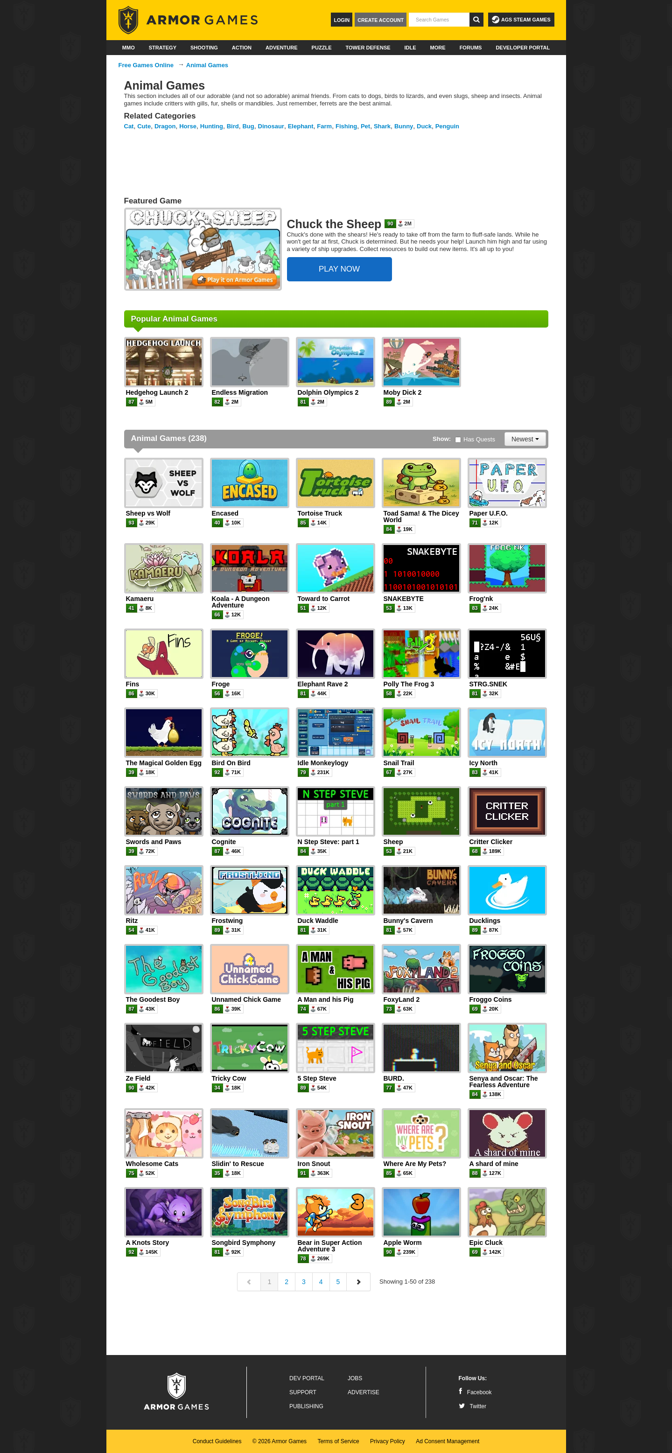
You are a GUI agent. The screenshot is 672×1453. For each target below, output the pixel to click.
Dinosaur (271, 126)
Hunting (211, 126)
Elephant (301, 126)
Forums (471, 47)
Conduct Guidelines (217, 1441)
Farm (324, 126)
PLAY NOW (339, 269)
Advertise (363, 1392)
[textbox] (439, 20)
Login (342, 20)
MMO (128, 47)
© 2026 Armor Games (279, 1441)
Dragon (165, 126)
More (438, 47)
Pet (365, 126)
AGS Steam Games (521, 19)
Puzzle (322, 47)
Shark (382, 126)
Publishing (306, 1406)
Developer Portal (523, 47)
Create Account (380, 20)
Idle (410, 47)
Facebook (475, 1392)
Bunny (403, 126)
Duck (424, 126)
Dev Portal (306, 1378)
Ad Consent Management (447, 1441)
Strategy (162, 47)
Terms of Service (338, 1441)
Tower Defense (367, 47)
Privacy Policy (387, 1441)
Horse (187, 126)
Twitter (472, 1406)
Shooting (204, 47)
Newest (525, 439)
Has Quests (475, 439)
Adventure (282, 47)
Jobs (355, 1378)
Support (302, 1392)
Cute (144, 126)
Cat (129, 126)
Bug (248, 126)
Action (242, 47)
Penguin (447, 126)
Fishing (346, 126)
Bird (233, 126)
